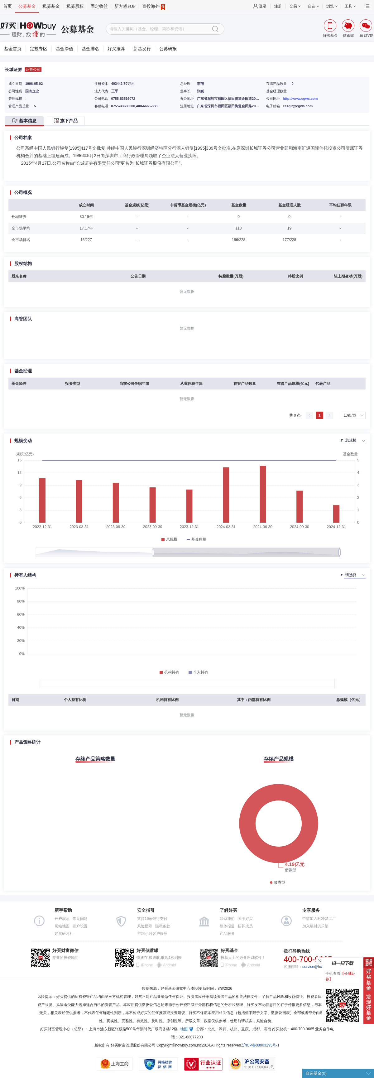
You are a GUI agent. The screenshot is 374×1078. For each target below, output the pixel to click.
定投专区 (38, 48)
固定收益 (99, 6)
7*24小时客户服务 (152, 933)
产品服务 (227, 933)
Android (169, 965)
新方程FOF (125, 6)
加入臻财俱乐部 (315, 926)
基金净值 (64, 48)
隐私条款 (162, 926)
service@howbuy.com (320, 966)
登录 (262, 6)
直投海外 (153, 6)
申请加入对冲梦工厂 (319, 918)
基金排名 (90, 48)
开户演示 (62, 918)
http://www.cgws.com (300, 98)
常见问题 (80, 918)
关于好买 (245, 918)
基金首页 (13, 48)
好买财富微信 (65, 950)
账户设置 (80, 926)
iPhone (147, 965)
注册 (278, 6)
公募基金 (27, 6)
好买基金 (229, 950)
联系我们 (227, 918)
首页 (7, 6)
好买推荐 (116, 48)
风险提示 (144, 926)
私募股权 (75, 6)
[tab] (26, 121)
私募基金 (51, 6)
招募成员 (245, 926)
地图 (184, 1029)
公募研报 (168, 48)
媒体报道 (227, 926)
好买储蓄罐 (147, 950)
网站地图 (62, 926)
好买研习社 (64, 933)
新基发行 (142, 48)
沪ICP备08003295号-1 (261, 1045)
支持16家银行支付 (152, 918)
